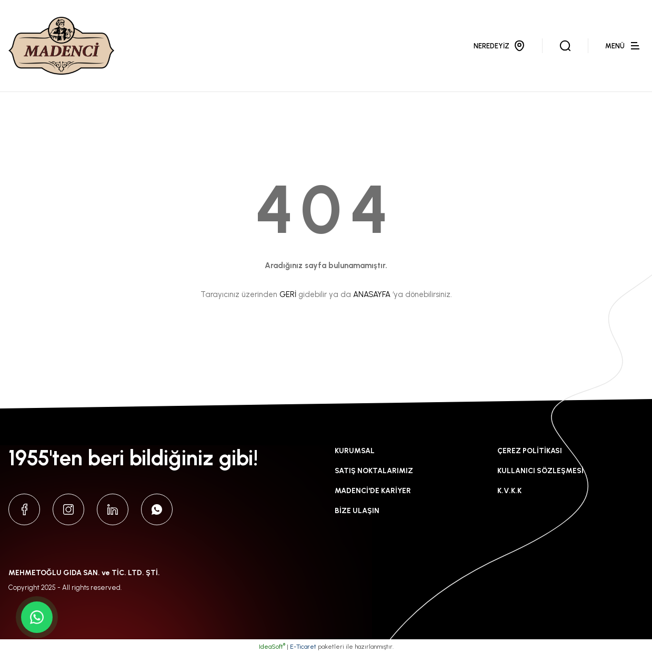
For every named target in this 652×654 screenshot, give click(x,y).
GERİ (287, 294)
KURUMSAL (355, 450)
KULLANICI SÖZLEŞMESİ (540, 470)
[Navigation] (624, 46)
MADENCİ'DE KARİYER (373, 490)
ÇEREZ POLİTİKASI (529, 450)
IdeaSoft (272, 646)
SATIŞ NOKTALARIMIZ (374, 470)
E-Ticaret (303, 646)
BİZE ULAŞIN (357, 510)
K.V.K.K (509, 490)
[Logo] (61, 46)
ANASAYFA (371, 294)
